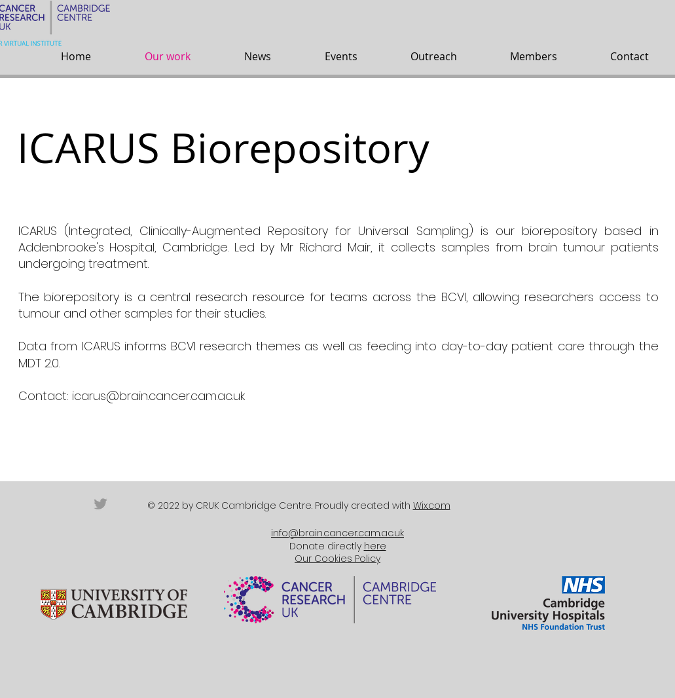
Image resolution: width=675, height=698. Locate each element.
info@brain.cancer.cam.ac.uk (337, 533)
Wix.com (431, 505)
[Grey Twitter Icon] (100, 504)
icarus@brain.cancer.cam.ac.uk (158, 396)
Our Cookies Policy (337, 558)
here (375, 546)
